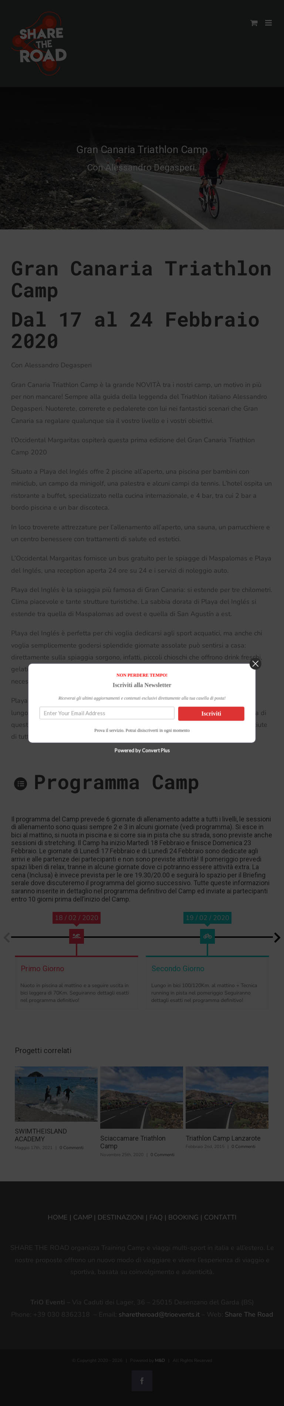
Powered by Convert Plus (141, 762)
